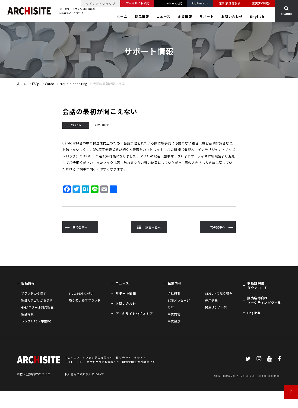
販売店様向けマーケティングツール (264, 300)
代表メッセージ (179, 300)
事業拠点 (174, 321)
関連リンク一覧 (216, 307)
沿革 (171, 307)
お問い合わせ (232, 16)
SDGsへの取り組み (218, 293)
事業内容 (174, 314)
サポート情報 (126, 293)
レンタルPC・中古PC (36, 321)
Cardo (49, 83)
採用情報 (211, 300)
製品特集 (27, 314)
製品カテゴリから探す (37, 300)
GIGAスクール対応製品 (37, 307)
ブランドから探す (33, 293)
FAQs (36, 83)
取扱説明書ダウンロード (257, 285)
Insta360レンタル (82, 293)
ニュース (163, 16)
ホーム (122, 16)
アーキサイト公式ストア (134, 313)
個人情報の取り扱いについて (84, 374)
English (257, 16)
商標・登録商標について (34, 374)
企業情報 (185, 16)
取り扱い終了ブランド (85, 300)
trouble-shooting (73, 83)
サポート (207, 16)
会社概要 (174, 293)
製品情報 (142, 16)
